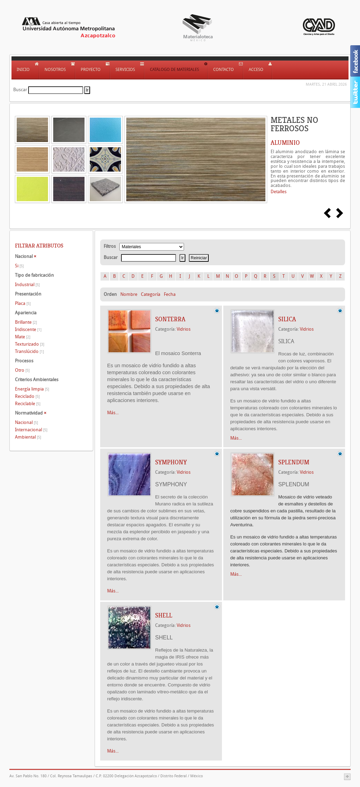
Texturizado (29, 344)
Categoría (150, 294)
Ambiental (28, 437)
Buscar (20, 89)
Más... (113, 412)
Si (19, 265)
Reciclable (27, 403)
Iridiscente (28, 329)
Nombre (128, 294)
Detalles (279, 191)
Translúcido (29, 351)
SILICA (287, 319)
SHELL (163, 615)
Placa (23, 303)
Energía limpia (32, 389)
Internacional (31, 429)
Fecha (170, 294)
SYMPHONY (171, 462)
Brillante (26, 322)
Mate (22, 336)
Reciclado (27, 396)
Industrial (27, 284)
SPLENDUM (293, 462)
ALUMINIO (285, 143)
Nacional (26, 422)
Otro (22, 370)
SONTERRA (170, 319)
